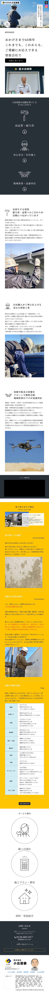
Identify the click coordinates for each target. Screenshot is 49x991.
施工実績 (19, 972)
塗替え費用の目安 (24, 803)
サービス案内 (11, 972)
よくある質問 (40, 972)
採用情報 (25, 972)
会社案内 (32, 972)
